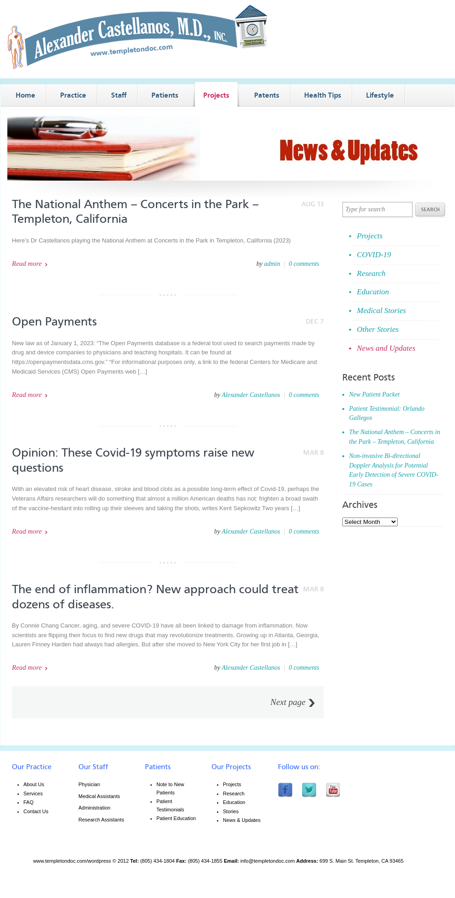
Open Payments (54, 321)
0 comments (304, 263)
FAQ (28, 802)
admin (272, 263)
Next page (287, 702)
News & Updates (242, 820)
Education (234, 802)
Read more (27, 263)
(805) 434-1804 (157, 861)
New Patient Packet (374, 394)
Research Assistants (101, 819)
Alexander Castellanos (251, 394)
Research (233, 793)
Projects (232, 784)
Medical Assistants (99, 796)
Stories (231, 811)
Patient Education (176, 818)
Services (33, 793)
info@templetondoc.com (267, 861)
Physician (89, 784)
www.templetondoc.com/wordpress (72, 861)
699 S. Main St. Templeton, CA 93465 (362, 861)
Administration (94, 807)
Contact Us (35, 811)
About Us (33, 784)
